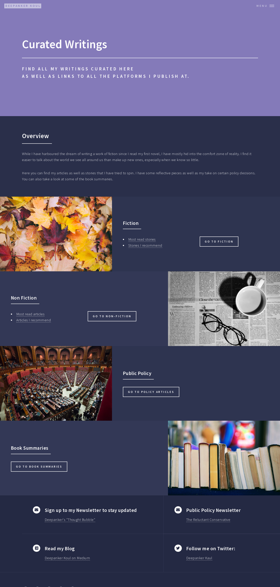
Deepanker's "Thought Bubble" (70, 519)
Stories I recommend (145, 245)
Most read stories (142, 239)
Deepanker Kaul (199, 558)
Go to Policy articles (151, 392)
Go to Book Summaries (39, 466)
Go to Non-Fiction (112, 316)
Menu (262, 6)
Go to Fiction (219, 241)
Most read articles (30, 314)
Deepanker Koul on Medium (67, 558)
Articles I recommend (33, 320)
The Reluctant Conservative (208, 519)
